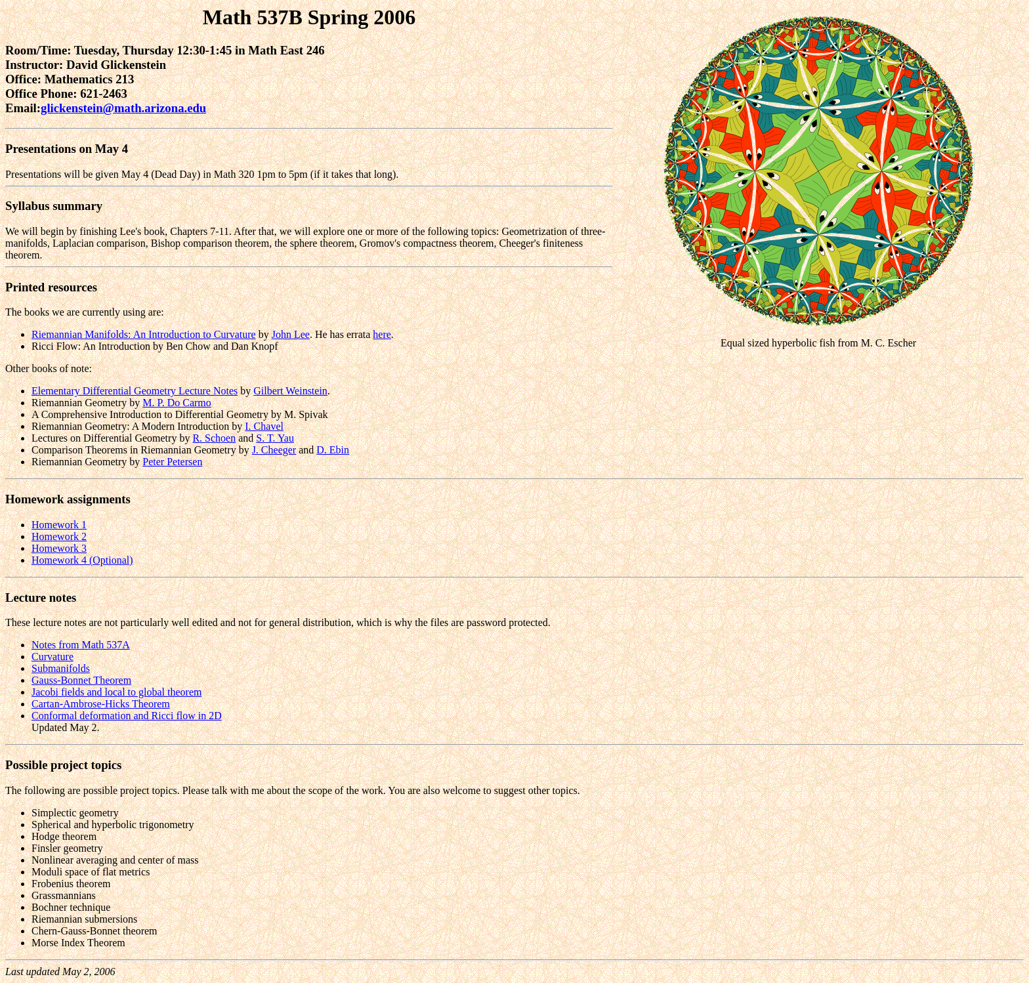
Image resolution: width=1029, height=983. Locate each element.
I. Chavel (264, 426)
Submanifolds (61, 668)
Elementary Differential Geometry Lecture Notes (135, 390)
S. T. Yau (275, 438)
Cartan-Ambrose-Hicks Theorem (101, 703)
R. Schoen (214, 438)
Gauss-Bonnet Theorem (81, 680)
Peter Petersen (172, 461)
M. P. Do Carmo (176, 402)
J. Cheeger (274, 449)
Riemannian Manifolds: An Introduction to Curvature (144, 334)
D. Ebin (332, 449)
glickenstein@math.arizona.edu (123, 108)
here (382, 334)
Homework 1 (59, 524)
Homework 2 (59, 536)
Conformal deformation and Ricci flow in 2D (127, 715)
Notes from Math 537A (81, 644)
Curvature (53, 656)
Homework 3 (59, 548)
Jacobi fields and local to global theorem (116, 692)
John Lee (291, 334)
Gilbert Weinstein (290, 390)
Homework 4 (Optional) (82, 560)
